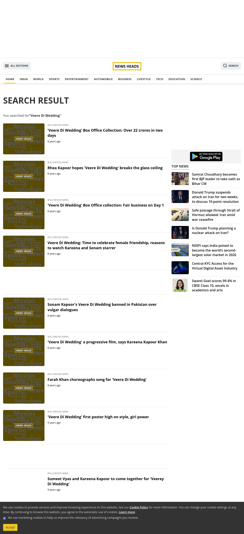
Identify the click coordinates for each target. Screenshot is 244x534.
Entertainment (77, 79)
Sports (54, 79)
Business (124, 79)
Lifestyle (144, 79)
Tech (159, 79)
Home (10, 79)
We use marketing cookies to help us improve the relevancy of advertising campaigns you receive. (73, 518)
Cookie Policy (139, 507)
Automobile (103, 79)
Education (177, 79)
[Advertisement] (122, 29)
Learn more (127, 512)
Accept (10, 527)
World (38, 79)
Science (196, 79)
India (24, 79)
